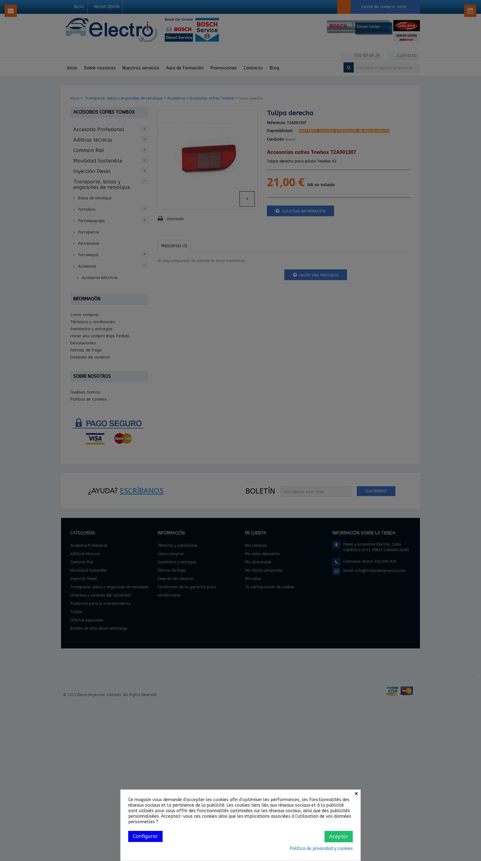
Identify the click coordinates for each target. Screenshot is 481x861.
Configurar (145, 836)
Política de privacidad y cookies (321, 848)
